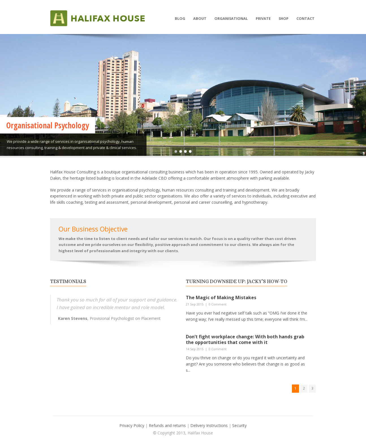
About (199, 18)
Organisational (231, 18)
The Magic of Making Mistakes (221, 297)
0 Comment (218, 304)
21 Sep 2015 (194, 304)
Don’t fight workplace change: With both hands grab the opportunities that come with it (245, 339)
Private (263, 18)
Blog (180, 18)
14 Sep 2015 (194, 349)
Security (239, 425)
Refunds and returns (167, 425)
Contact (305, 18)
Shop (284, 18)
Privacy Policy (131, 425)
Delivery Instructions (209, 425)
